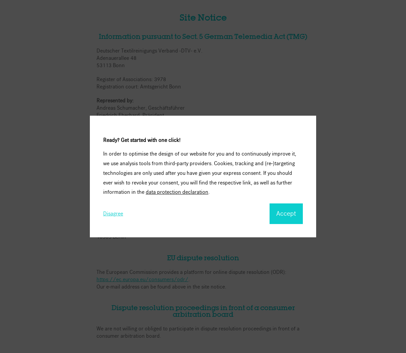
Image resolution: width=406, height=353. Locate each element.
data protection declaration (177, 192)
